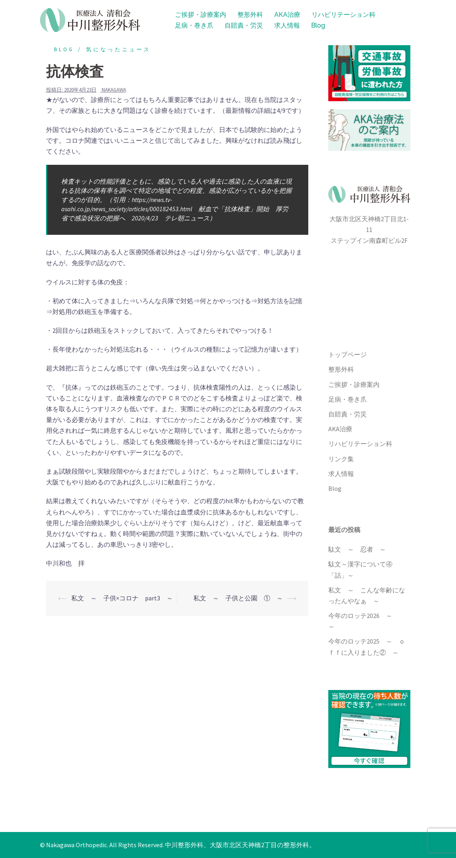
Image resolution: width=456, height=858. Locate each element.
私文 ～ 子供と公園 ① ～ (238, 598)
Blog (318, 25)
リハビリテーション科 (343, 14)
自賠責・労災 (244, 25)
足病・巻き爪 (194, 25)
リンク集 (341, 459)
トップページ (347, 354)
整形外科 (250, 14)
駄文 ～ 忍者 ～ (357, 549)
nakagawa (114, 89)
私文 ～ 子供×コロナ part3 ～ (122, 598)
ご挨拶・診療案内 (200, 14)
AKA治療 (287, 14)
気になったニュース (118, 49)
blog (64, 49)
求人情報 (287, 25)
